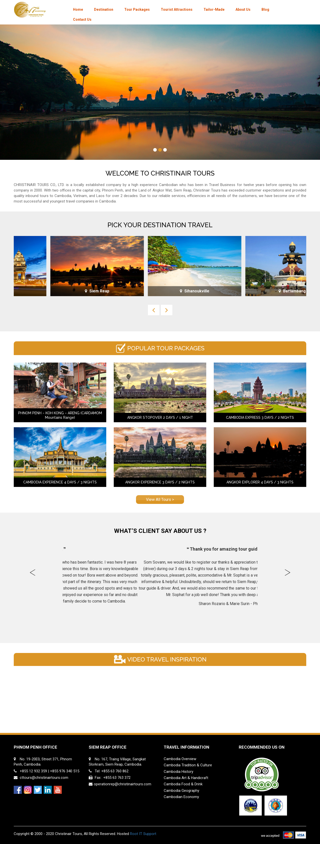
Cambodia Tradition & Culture (188, 765)
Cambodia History (178, 771)
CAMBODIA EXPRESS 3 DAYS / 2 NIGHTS (260, 418)
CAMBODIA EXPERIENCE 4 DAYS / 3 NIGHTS (60, 482)
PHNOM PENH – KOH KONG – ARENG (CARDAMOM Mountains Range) (60, 415)
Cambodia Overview (180, 759)
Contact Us (82, 19)
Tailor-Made (214, 9)
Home (78, 9)
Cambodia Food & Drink (183, 784)
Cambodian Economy (181, 797)
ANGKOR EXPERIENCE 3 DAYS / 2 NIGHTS (160, 482)
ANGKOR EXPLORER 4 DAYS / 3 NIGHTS (260, 482)
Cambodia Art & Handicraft (186, 778)
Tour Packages (137, 9)
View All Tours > (160, 499)
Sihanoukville (257, 291)
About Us (243, 9)
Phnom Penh (62, 291)
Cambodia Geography (181, 790)
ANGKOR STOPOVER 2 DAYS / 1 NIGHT (160, 418)
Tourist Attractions (176, 9)
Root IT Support (143, 834)
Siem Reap (160, 291)
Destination (103, 9)
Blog (265, 9)
